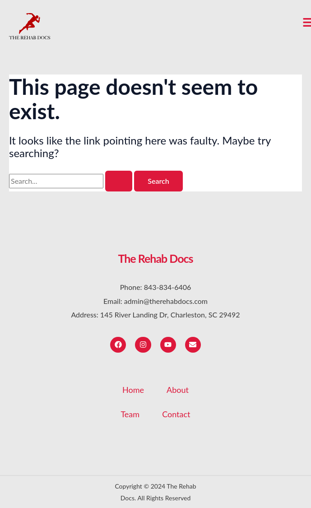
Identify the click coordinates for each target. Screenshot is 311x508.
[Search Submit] (118, 181)
